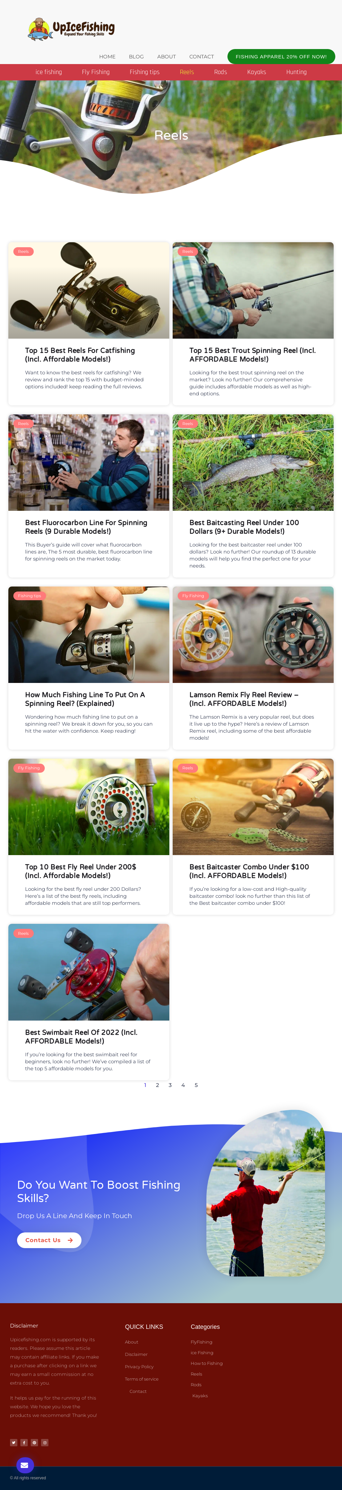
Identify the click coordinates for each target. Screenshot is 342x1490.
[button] (281, 56)
